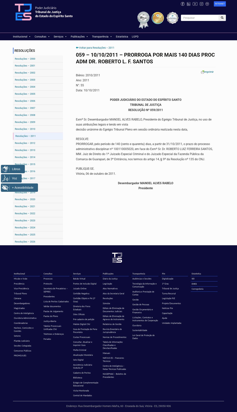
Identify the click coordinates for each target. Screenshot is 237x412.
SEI (193, 278)
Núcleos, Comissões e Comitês (24, 329)
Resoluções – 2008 (25, 115)
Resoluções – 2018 (25, 185)
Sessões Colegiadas (22, 345)
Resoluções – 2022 (25, 213)
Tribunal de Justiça (170, 288)
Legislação (107, 283)
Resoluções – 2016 (25, 171)
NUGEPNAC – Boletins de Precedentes (114, 375)
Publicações (79, 36)
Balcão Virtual (79, 278)
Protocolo (48, 283)
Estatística (122, 36)
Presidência (19, 283)
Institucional (22, 36)
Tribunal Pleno (20, 293)
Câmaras (17, 298)
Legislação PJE (168, 298)
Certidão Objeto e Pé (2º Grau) (84, 300)
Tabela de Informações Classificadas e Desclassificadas (113, 345)
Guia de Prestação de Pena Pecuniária (85, 330)
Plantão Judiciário (22, 341)
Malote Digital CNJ (81, 324)
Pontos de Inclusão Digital (84, 283)
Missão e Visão (20, 278)
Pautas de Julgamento (53, 311)
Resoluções (108, 298)
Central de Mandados (82, 395)
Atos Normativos (110, 288)
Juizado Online (79, 288)
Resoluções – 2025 (25, 234)
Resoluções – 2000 (25, 58)
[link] (220, 4)
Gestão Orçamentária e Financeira (142, 311)
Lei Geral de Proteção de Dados (143, 337)
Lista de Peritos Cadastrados (56, 301)
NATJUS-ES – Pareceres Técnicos (113, 359)
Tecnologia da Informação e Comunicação (144, 285)
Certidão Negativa (81, 293)
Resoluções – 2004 (25, 86)
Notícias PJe (167, 308)
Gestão (135, 299)
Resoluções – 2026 (25, 241)
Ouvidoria (136, 325)
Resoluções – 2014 (25, 157)
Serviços (60, 36)
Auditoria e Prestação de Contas (143, 293)
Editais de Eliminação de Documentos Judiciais (113, 309)
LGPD (135, 36)
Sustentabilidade (139, 330)
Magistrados (19, 308)
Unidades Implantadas (171, 323)
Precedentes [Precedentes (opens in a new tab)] (49, 296)
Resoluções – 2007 (25, 108)
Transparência (102, 36)
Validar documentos (52, 306)
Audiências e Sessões (141, 278)
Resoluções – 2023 (25, 220)
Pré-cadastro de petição (83, 319)
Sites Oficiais (79, 314)
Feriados (47, 339)
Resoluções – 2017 (25, 178)
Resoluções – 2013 (25, 150)
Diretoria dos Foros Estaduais (81, 308)
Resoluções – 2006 (25, 101)
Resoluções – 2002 (25, 72)
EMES (194, 284)
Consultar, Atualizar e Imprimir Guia (82, 343)
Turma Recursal (169, 293)
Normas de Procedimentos (114, 337)
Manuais (106, 353)
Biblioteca (77, 377)
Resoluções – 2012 (25, 143)
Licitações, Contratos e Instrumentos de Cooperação (145, 319)
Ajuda (164, 318)
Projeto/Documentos (171, 303)
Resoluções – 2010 (25, 129)
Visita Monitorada (81, 390)
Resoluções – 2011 (25, 136)
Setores (17, 336)
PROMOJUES (20, 355)
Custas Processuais (81, 337)
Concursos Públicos (22, 350)
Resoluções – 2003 (25, 79)
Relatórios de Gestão (112, 324)
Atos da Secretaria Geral (113, 293)
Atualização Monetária (83, 355)
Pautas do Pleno (51, 316)
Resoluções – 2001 (25, 65)
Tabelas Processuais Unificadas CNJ (52, 327)
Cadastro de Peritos (82, 373)
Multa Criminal (79, 350)
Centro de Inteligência (24, 313)
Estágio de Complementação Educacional (85, 384)
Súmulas (106, 303)
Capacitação (167, 313)
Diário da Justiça (110, 278)
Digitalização (167, 278)
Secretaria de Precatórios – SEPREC (56, 290)
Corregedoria (197, 289)
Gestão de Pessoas (140, 304)
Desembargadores (22, 303)
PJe (163, 273)
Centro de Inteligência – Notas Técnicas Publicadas (114, 367)
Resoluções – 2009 (25, 122)
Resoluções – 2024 (25, 227)
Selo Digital (78, 360)
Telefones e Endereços (54, 334)
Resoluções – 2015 (25, 164)
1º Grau (165, 283)
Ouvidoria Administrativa (25, 318)
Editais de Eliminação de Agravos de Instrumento (113, 317)
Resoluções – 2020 (25, 199)
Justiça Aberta (50, 321)
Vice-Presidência (21, 288)
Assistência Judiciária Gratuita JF (82, 366)
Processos (48, 278)
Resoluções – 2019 (25, 192)
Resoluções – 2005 (25, 93)
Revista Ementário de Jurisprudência (112, 330)
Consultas (42, 36)
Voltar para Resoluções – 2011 (96, 47)
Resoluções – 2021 (25, 206)
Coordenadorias (21, 323)
